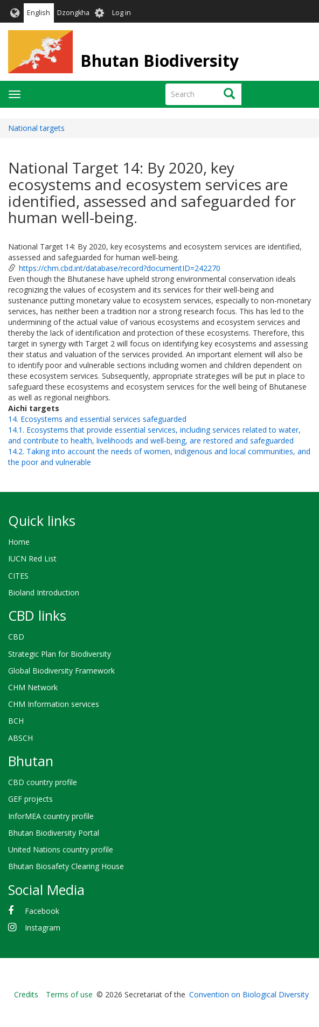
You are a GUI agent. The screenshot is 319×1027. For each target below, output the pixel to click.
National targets (36, 128)
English (38, 12)
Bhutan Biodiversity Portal (53, 833)
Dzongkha (73, 12)
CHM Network (33, 687)
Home (19, 542)
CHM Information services (53, 704)
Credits (26, 994)
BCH (16, 721)
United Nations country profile (60, 849)
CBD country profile (42, 782)
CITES (18, 576)
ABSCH (20, 738)
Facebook (42, 911)
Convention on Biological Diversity (249, 994)
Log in (121, 12)
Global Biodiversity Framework (61, 670)
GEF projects (30, 799)
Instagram (42, 927)
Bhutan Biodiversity (159, 61)
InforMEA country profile (51, 816)
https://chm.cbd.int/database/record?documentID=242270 (119, 268)
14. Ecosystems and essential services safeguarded (97, 419)
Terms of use (69, 994)
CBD (16, 637)
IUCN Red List (32, 558)
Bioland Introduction (43, 592)
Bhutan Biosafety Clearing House (66, 866)
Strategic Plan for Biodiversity (59, 654)
